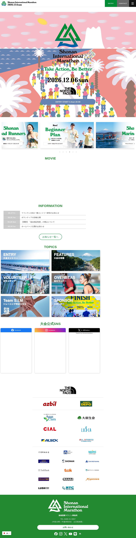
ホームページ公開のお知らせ (32, 226)
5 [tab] (73, 152)
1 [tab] (60, 152)
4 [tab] (70, 152)
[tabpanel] (68, 136)
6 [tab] (76, 152)
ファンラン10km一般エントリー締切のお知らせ (40, 213)
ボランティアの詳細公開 (31, 217)
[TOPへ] (18, 3)
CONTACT (123, 3)
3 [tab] (66, 152)
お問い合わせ (68, 527)
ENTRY (111, 3)
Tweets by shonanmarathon (84, 333)
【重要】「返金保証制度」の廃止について (38, 222)
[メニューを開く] (132, 3)
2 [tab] (63, 152)
